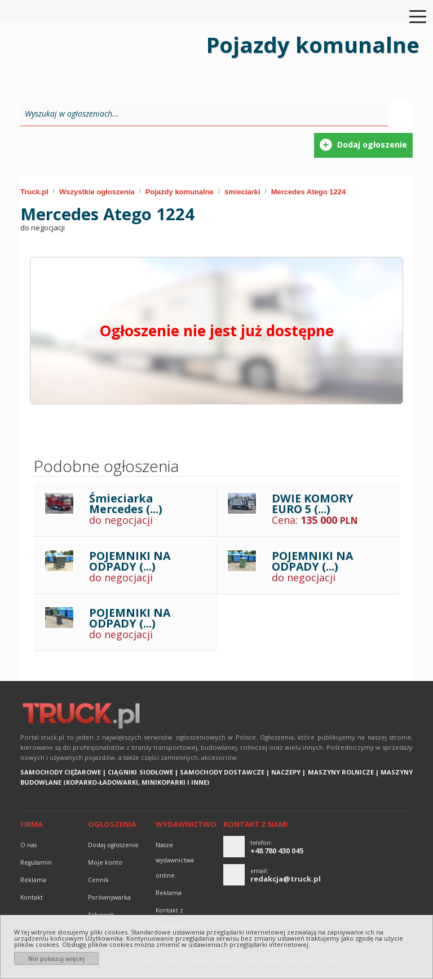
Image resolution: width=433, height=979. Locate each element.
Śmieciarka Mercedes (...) (125, 504)
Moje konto (105, 862)
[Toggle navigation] (411, 16)
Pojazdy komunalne (179, 192)
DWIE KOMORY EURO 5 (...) (313, 504)
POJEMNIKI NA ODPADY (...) (129, 561)
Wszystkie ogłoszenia (97, 192)
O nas (28, 845)
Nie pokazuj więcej (56, 958)
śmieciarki (242, 192)
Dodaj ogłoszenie (113, 845)
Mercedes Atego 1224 (308, 192)
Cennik (98, 880)
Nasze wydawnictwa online (175, 860)
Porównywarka (109, 897)
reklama (33, 880)
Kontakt (31, 897)
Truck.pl (34, 192)
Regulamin (36, 862)
